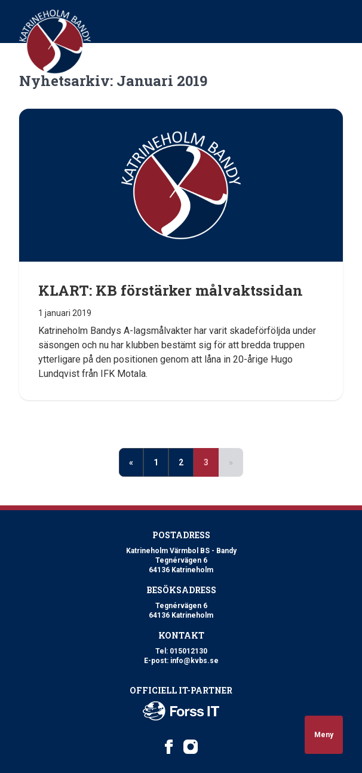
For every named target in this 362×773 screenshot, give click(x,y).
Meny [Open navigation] (323, 735)
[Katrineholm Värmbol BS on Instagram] (190, 746)
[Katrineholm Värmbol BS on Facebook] (169, 746)
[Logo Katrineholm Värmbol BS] (55, 42)
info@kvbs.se (194, 661)
